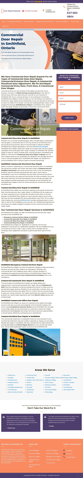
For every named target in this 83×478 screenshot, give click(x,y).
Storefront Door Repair (53, 459)
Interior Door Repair (52, 453)
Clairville (47, 375)
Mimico (29, 382)
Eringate (10, 377)
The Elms (48, 387)
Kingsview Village (50, 380)
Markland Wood (13, 382)
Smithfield (66, 385)
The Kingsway (67, 387)
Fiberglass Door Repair (53, 456)
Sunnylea (29, 387)
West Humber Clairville (15, 392)
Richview (29, 385)
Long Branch (67, 380)
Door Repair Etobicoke (40, 475)
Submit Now (69, 118)
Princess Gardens (68, 382)
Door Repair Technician (14, 21)
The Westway (12, 389)
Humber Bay (30, 377)
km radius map (69, 147)
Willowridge (49, 392)
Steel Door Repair (34, 456)
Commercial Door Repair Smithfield (25, 29)
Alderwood (11, 375)
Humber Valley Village (70, 377)
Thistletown (30, 389)
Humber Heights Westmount (54, 377)
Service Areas (75, 21)
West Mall (30, 392)
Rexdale (10, 385)
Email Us (69, 454)
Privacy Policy (50, 463)
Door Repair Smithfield (10, 29)
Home (4, 21)
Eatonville (66, 375)
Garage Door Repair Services (44, 21)
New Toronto (49, 382)
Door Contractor (28, 21)
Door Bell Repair (34, 450)
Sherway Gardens (50, 385)
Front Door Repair (51, 450)
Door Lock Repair (34, 453)
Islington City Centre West (35, 380)
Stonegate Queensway (15, 387)
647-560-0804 (71, 457)
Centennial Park (32, 375)
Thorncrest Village (50, 389)
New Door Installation (62, 21)
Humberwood (12, 380)
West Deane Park (68, 389)
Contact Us (5, 26)
